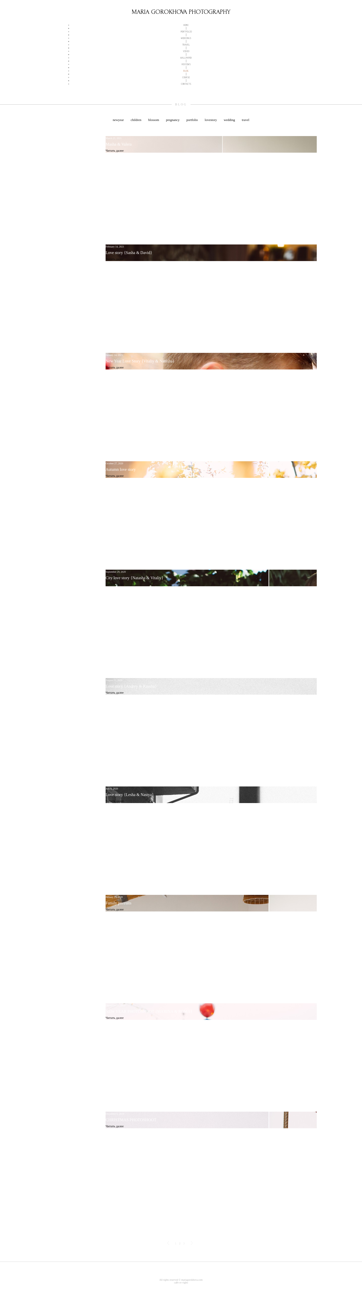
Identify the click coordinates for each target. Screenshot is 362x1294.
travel (245, 120)
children (136, 120)
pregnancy (173, 120)
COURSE (186, 77)
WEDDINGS (186, 38)
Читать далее (115, 150)
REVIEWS (186, 64)
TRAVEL (186, 45)
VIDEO (186, 51)
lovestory (211, 120)
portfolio (193, 120)
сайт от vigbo (181, 1282)
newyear (118, 120)
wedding (230, 120)
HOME (186, 25)
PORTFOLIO (186, 31)
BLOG (186, 71)
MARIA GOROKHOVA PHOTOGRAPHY (181, 12)
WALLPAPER (186, 58)
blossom (154, 120)
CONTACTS (186, 84)
